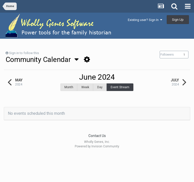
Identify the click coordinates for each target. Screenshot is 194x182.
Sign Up (178, 19)
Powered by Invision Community (97, 145)
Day (100, 87)
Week (85, 87)
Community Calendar (42, 59)
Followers (167, 54)
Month (68, 87)
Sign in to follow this (24, 53)
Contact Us (97, 135)
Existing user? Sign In (145, 20)
